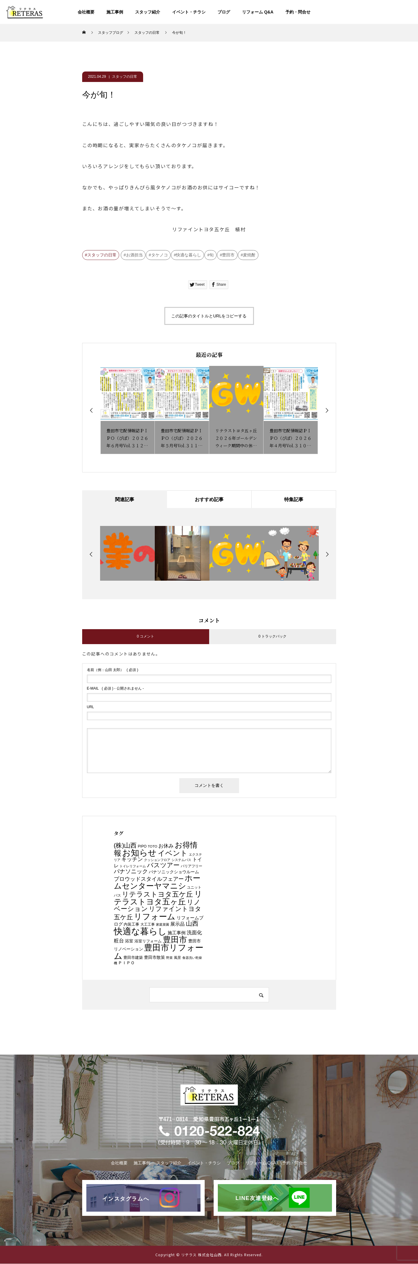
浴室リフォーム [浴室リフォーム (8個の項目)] (148, 941)
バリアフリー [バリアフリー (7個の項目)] (191, 866)
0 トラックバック (272, 637)
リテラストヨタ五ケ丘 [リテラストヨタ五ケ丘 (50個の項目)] (157, 894)
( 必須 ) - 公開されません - (115, 688)
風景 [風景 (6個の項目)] (177, 958)
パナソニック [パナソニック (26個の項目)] (131, 871)
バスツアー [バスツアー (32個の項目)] (163, 865)
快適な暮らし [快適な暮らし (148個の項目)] (140, 931)
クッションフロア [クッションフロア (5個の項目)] (157, 860)
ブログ (224, 12)
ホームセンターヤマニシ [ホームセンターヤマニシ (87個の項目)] (157, 882)
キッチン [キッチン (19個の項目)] (132, 860)
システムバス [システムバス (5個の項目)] (181, 860)
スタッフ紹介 (147, 12)
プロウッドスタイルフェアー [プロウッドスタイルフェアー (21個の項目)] (149, 879)
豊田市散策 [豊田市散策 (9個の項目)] (154, 958)
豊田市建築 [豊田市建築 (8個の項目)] (133, 958)
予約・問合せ (297, 12)
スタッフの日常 (124, 76)
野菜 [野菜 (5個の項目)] (169, 958)
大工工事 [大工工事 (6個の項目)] (147, 925)
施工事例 (114, 12)
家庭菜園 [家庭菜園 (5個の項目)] (162, 925)
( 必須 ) (112, 670)
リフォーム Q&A (257, 12)
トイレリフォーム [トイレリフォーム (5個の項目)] (133, 866)
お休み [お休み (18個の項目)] (166, 846)
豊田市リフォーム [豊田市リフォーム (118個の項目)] (159, 952)
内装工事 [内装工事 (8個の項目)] (131, 924)
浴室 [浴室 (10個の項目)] (129, 941)
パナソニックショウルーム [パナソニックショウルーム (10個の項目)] (174, 871)
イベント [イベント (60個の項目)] (173, 853)
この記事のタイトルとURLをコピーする (208, 316)
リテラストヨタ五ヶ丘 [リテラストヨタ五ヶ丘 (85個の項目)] (158, 897)
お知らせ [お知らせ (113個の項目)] (139, 852)
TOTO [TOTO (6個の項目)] (152, 846)
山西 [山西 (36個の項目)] (192, 923)
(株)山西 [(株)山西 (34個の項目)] (125, 845)
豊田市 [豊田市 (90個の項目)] (175, 939)
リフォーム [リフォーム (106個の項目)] (154, 916)
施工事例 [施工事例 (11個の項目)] (177, 933)
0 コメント (145, 637)
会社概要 (86, 12)
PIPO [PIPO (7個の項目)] (142, 846)
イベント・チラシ (189, 12)
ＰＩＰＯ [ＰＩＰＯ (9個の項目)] (126, 963)
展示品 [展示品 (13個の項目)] (177, 924)
